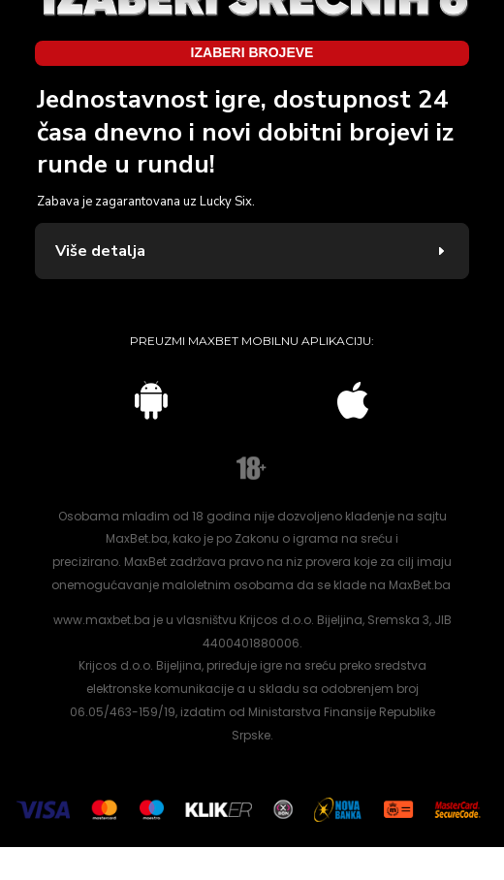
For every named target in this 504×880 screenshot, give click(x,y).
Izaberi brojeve (252, 64)
